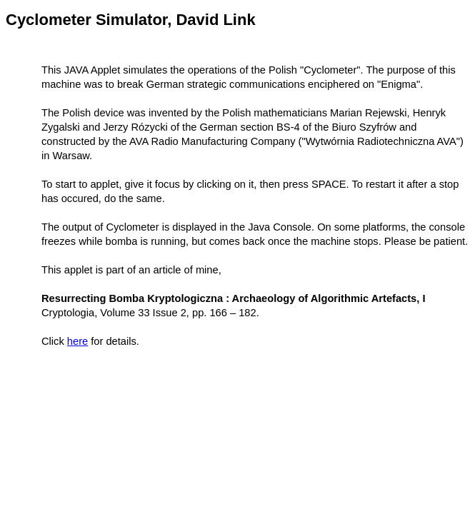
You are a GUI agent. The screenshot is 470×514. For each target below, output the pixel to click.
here (77, 341)
